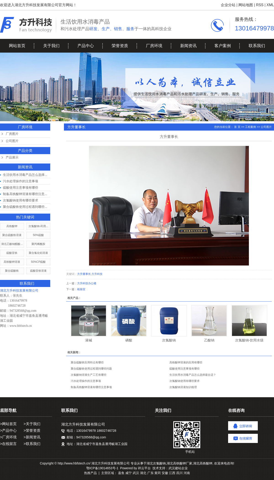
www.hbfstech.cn (21, 325)
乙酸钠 (209, 340)
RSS (259, 5)
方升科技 (97, 274)
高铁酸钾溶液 (12, 261)
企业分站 (228, 5)
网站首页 (17, 45)
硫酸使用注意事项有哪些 (20, 187)
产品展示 (12, 157)
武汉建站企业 (178, 468)
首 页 (237, 127)
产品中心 (85, 45)
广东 (150, 473)
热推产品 (90, 473)
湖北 (143, 473)
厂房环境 (154, 45)
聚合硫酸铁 (12, 270)
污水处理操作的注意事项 (20, 181)
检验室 (81, 289)
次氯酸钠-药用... (38, 226)
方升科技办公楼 (86, 283)
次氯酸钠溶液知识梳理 (183, 387)
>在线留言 (8, 444)
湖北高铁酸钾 (202, 463)
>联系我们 (32, 444)
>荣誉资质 (32, 430)
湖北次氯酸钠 (156, 463)
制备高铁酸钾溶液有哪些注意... (25, 194)
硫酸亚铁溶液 (38, 270)
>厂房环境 (8, 437)
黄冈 (157, 473)
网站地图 (245, 5)
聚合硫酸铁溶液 (11, 235)
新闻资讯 (188, 45)
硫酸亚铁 (11, 253)
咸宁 (128, 473)
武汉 (136, 473)
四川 (179, 473)
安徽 (165, 473)
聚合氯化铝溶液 (38, 253)
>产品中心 (8, 430)
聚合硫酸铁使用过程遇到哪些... (25, 207)
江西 (172, 473)
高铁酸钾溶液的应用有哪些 (185, 362)
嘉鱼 (121, 473)
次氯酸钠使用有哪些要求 (20, 200)
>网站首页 (8, 424)
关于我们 (51, 45)
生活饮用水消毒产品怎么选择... (25, 175)
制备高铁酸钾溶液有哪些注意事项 (91, 387)
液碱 (88, 340)
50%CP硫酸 (38, 261)
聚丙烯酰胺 (38, 244)
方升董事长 (84, 274)
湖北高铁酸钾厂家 (179, 463)
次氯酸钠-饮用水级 (249, 340)
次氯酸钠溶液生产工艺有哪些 (88, 374)
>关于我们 (32, 424)
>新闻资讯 (32, 437)
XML (270, 5)
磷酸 (128, 340)
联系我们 (257, 45)
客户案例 (222, 45)
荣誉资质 (120, 45)
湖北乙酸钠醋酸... (12, 244)
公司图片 (12, 141)
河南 (187, 473)
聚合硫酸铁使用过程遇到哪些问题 (91, 368)
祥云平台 (144, 468)
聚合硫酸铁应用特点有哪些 (87, 362)
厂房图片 (12, 134)
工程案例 (250, 127)
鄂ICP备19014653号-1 (102, 468)
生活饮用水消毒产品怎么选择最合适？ (192, 374)
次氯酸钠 (169, 340)
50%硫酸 (38, 235)
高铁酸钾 (11, 226)
